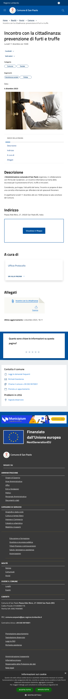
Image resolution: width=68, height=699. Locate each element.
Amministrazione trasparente (17, 656)
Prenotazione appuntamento (16, 633)
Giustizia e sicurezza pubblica (21, 542)
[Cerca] (63, 10)
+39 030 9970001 (23, 622)
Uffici (7, 485)
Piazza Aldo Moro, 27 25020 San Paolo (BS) (37, 603)
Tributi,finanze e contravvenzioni (22, 546)
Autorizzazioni (15, 553)
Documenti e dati (12, 500)
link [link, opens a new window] (56, 685)
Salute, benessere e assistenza (21, 549)
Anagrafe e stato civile (14, 511)
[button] (34, 695)
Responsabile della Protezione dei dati (20, 664)
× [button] (65, 673)
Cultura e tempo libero (14, 515)
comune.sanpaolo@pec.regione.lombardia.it (23, 617)
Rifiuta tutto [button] (43, 690)
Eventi (8, 590)
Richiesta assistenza (13, 645)
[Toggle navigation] (4, 10)
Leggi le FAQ (10, 641)
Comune (31, 20)
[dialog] (34, 685)
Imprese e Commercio (14, 519)
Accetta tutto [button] (25, 690)
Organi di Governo (12, 477)
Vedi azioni (10, 56)
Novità (13, 20)
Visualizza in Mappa (34, 230)
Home (5, 20)
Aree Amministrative (13, 481)
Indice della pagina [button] (15, 138)
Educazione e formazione (19, 538)
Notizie (8, 568)
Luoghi (8, 586)
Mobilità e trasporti (13, 527)
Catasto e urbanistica (13, 523)
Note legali (9, 667)
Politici (8, 492)
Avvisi (21, 20)
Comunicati (10, 571)
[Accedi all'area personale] (59, 3)
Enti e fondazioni (12, 489)
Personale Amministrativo (15, 496)
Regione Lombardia (11, 2)
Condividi (10, 51)
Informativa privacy (13, 660)
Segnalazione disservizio (15, 637)
